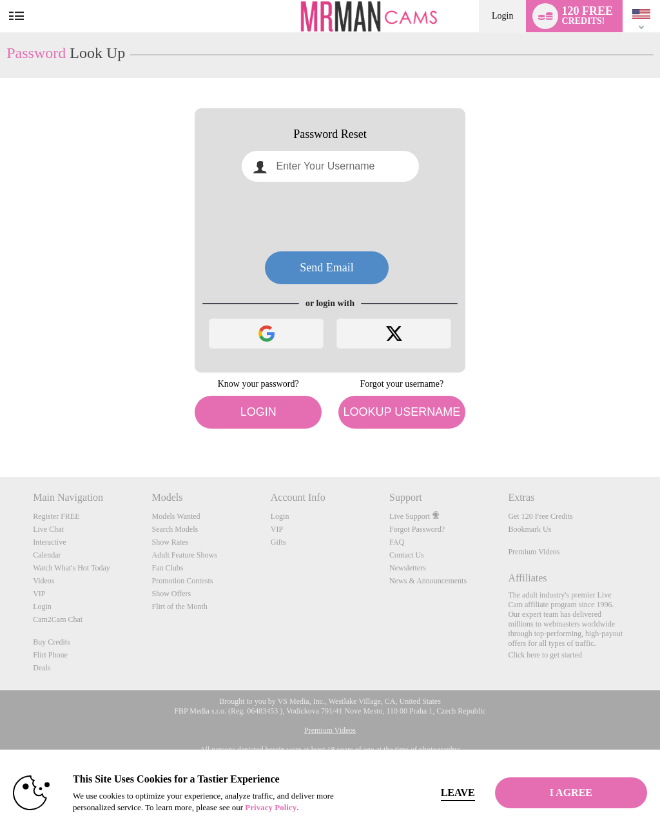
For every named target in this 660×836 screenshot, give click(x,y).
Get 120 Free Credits (540, 516)
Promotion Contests (182, 580)
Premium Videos (533, 551)
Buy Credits (51, 641)
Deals (41, 667)
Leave (458, 792)
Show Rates (169, 542)
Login (502, 16)
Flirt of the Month (179, 606)
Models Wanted (175, 516)
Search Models (174, 529)
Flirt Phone (50, 654)
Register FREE (56, 516)
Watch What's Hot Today (71, 567)
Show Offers (171, 593)
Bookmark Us (529, 529)
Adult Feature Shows (184, 554)
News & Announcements (428, 580)
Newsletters (407, 567)
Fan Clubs (167, 567)
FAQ (396, 542)
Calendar (47, 554)
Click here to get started (545, 654)
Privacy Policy (270, 807)
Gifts (278, 542)
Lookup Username (401, 411)
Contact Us (406, 554)
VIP (39, 593)
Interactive (49, 542)
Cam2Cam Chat (57, 619)
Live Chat (48, 529)
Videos (43, 580)
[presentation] (330, 216)
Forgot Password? (417, 529)
